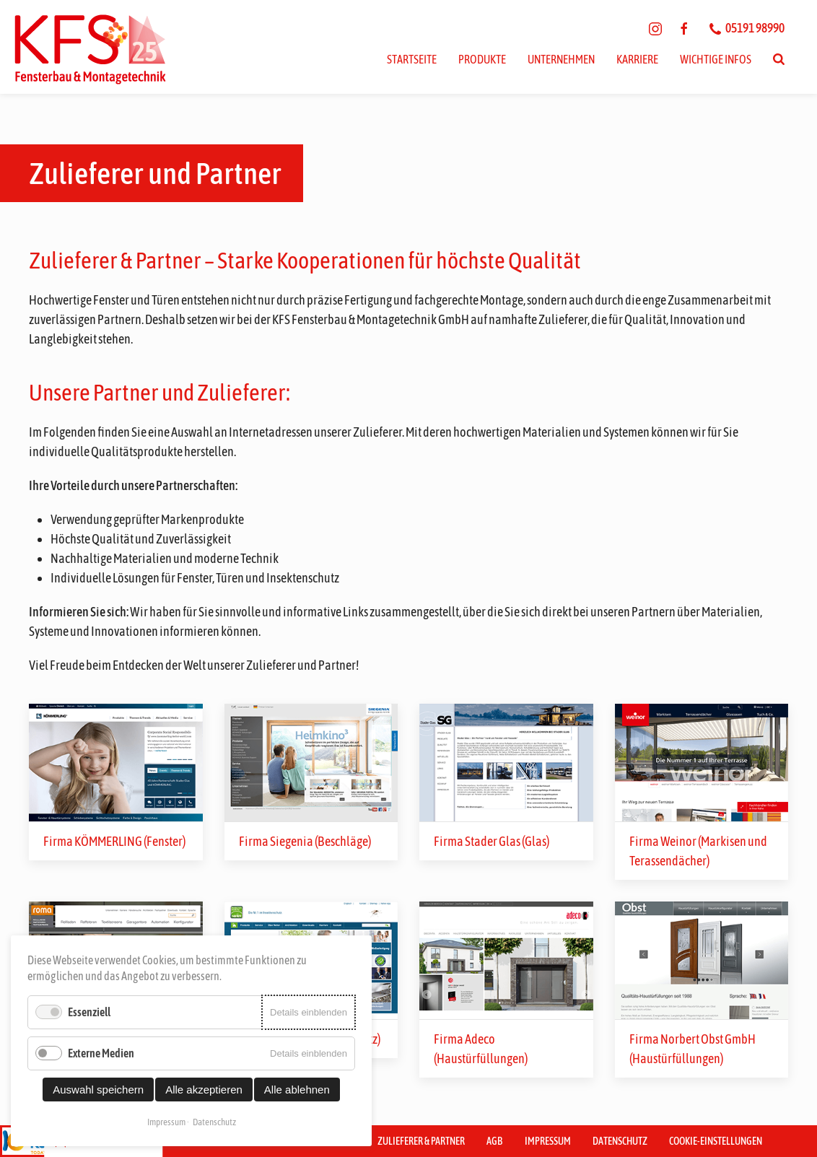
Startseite (412, 59)
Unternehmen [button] (561, 59)
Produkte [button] (482, 59)
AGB (494, 1141)
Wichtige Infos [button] (715, 59)
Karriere (637, 59)
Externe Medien (101, 1053)
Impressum (548, 1141)
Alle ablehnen (297, 1089)
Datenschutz (620, 1141)
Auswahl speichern (98, 1089)
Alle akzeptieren (204, 1089)
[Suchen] (778, 59)
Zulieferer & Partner (421, 1141)
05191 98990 (747, 27)
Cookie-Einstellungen (715, 1141)
